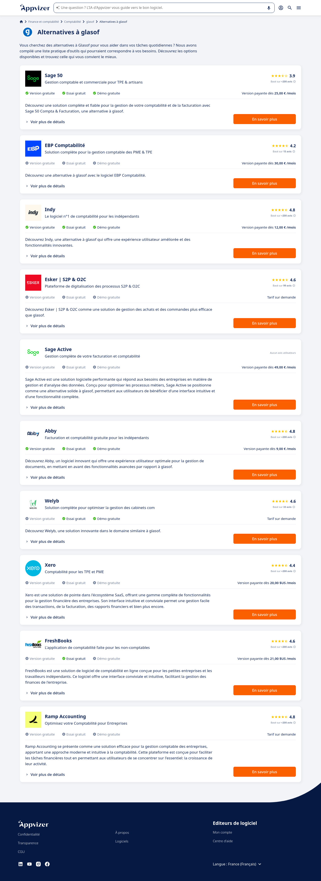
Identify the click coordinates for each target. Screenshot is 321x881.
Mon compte (222, 832)
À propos (122, 832)
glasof (90, 22)
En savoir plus (264, 119)
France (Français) (245, 864)
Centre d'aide (223, 841)
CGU (21, 851)
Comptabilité (72, 22)
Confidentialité (29, 834)
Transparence (28, 843)
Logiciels (121, 841)
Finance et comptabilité (43, 22)
